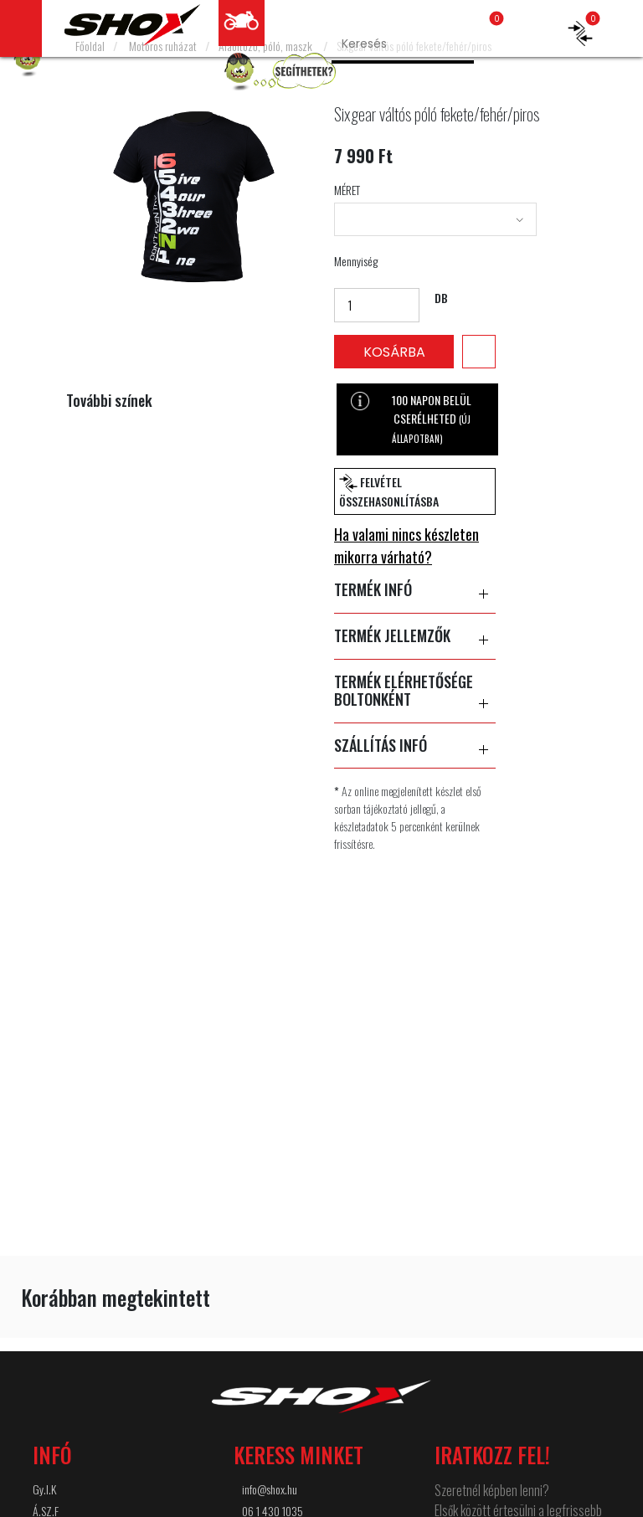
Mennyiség (356, 261)
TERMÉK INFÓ (415, 590)
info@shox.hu (269, 1489)
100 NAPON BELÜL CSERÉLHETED (410, 418)
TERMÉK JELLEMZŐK (415, 636)
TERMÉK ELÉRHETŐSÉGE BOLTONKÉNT (415, 691)
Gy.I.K (44, 1489)
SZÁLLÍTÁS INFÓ (415, 746)
